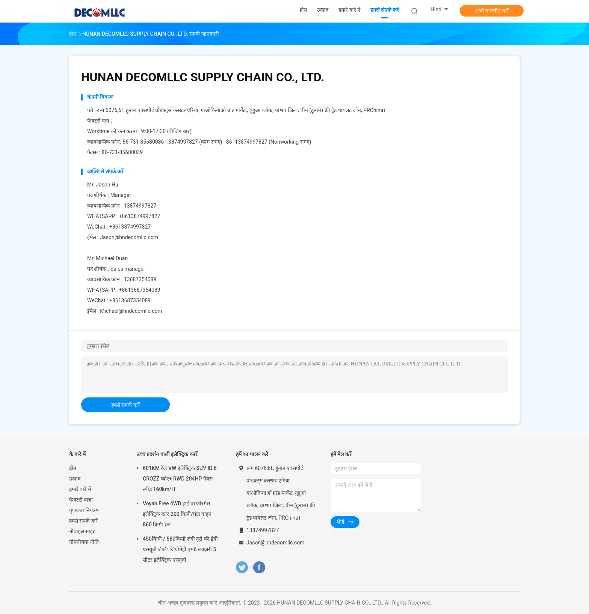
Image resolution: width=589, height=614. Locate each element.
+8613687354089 (139, 290)
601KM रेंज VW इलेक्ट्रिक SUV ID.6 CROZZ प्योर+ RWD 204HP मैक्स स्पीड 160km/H (180, 478)
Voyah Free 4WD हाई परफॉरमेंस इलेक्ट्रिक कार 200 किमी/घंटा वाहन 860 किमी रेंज (177, 514)
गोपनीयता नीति (84, 542)
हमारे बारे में (80, 489)
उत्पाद (74, 479)
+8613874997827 (139, 216)
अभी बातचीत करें (492, 11)
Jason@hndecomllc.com (129, 237)
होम (72, 468)
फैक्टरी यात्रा (81, 500)
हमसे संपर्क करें (125, 405)
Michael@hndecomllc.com (131, 311)
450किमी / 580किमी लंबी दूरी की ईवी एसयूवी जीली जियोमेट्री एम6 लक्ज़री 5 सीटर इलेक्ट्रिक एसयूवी (180, 549)
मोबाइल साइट (82, 531)
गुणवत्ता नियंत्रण (84, 510)
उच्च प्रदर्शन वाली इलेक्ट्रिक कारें (167, 454)
